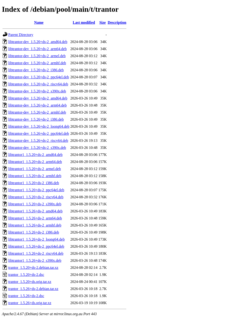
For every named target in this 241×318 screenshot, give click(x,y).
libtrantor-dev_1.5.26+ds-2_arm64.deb (37, 105)
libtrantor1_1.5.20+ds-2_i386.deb (33, 183)
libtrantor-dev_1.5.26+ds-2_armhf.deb (37, 112)
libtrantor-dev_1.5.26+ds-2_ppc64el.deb (38, 133)
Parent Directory (20, 35)
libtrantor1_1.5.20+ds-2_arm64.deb (35, 162)
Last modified (84, 22)
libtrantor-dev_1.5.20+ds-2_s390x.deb (37, 91)
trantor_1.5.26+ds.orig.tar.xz (29, 303)
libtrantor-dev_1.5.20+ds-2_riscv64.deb (38, 84)
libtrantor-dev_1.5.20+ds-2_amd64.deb (37, 42)
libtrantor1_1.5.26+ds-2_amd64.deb (35, 211)
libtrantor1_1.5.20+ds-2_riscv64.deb (35, 197)
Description (117, 22)
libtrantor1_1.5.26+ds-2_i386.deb (33, 232)
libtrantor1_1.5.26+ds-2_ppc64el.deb (36, 246)
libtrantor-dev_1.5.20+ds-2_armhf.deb (37, 63)
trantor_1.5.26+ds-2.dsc (26, 296)
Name (39, 22)
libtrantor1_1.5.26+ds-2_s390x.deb (34, 260)
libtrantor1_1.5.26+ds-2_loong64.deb (36, 239)
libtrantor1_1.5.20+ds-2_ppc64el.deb (36, 190)
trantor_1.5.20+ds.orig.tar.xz (29, 282)
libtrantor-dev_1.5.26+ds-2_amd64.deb (37, 98)
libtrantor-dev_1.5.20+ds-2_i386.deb (36, 70)
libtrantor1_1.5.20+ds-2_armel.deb (34, 169)
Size (102, 22)
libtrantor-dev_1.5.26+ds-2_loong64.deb (38, 126)
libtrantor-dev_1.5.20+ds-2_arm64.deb (37, 49)
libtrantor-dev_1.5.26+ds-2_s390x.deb (37, 148)
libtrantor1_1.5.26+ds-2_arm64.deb (35, 218)
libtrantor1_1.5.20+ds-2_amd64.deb (35, 155)
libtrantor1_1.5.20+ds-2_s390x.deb (34, 204)
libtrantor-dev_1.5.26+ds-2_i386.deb (36, 119)
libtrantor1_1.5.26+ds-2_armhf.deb (34, 225)
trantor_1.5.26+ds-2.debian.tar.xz (33, 289)
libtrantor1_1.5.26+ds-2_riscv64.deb (35, 253)
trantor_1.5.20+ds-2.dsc (26, 275)
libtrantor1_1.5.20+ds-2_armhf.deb (34, 176)
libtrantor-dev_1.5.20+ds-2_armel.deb (37, 56)
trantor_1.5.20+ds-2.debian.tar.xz (33, 268)
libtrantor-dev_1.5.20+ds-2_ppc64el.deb (38, 77)
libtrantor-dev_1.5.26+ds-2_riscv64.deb (38, 141)
